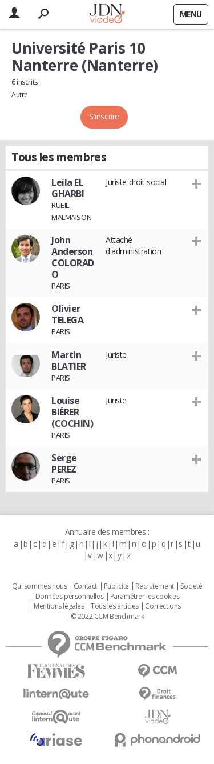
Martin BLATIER (68, 361)
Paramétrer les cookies (145, 597)
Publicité (116, 586)
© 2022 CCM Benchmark (107, 617)
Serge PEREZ (64, 463)
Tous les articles (115, 606)
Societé (191, 586)
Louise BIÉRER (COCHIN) (72, 412)
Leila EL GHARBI (67, 188)
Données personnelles (69, 597)
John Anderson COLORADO (72, 257)
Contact (85, 586)
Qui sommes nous (39, 586)
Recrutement (154, 586)
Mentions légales (59, 606)
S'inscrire (104, 116)
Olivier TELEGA (67, 314)
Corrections (162, 606)
